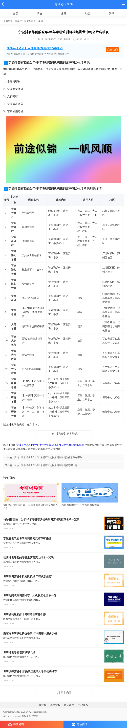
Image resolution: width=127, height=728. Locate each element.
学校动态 (83, 705)
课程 (63, 13)
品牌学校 (55, 705)
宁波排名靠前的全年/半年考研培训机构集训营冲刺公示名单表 (50, 445)
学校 (39, 13)
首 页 (15, 13)
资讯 (111, 13)
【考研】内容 (63, 692)
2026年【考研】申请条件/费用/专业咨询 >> (35, 48)
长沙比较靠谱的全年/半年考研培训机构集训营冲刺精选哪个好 (45, 465)
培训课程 (69, 705)
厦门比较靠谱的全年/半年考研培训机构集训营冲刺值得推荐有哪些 (48, 457)
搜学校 (59, 4)
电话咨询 (79, 724)
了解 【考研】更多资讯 (63, 433)
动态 (87, 13)
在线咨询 (16, 724)
